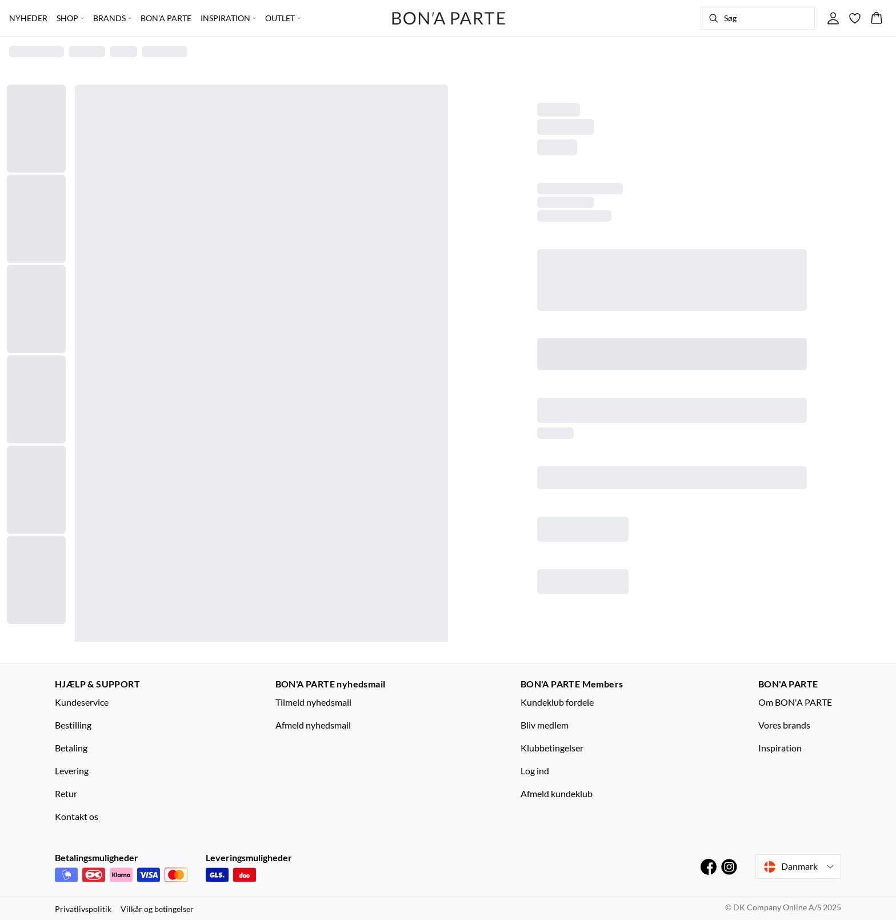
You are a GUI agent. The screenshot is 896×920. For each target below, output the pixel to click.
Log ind (535, 770)
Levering (72, 770)
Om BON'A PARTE (795, 702)
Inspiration (780, 747)
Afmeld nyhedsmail (313, 724)
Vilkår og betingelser (157, 909)
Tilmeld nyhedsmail (313, 702)
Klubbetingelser (552, 747)
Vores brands (784, 724)
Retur (66, 793)
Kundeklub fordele (557, 702)
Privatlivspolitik (83, 909)
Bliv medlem (545, 724)
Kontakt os (76, 816)
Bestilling (73, 724)
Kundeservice (82, 702)
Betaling (71, 747)
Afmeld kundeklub (557, 793)
